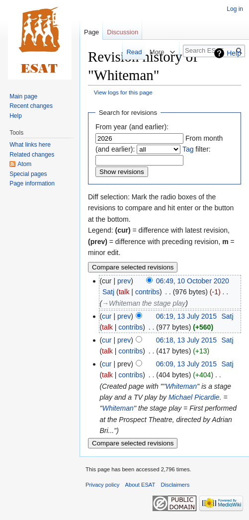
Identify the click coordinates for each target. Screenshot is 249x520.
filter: (196, 149)
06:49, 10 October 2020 (192, 281)
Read (125, 52)
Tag (188, 149)
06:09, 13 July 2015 (186, 364)
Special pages (28, 174)
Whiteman (181, 386)
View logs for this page (123, 92)
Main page (23, 96)
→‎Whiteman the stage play (143, 303)
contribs (147, 292)
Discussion (122, 32)
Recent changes (31, 105)
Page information (32, 183)
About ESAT (140, 485)
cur (106, 316)
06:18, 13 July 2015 (186, 340)
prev (124, 281)
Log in (235, 8)
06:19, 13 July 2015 (186, 316)
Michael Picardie (194, 397)
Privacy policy (102, 485)
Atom (24, 164)
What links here (30, 144)
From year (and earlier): (131, 127)
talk (124, 292)
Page (91, 32)
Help (234, 53)
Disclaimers (175, 485)
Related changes (31, 154)
